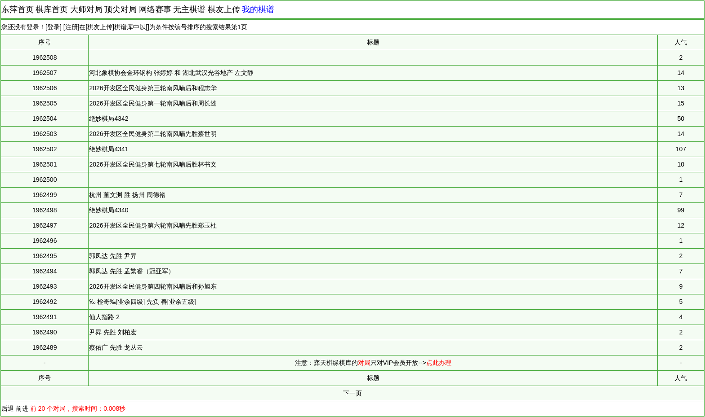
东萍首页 (17, 9)
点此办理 (438, 362)
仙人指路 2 (104, 316)
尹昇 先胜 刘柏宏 (113, 332)
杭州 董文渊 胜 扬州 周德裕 (127, 194)
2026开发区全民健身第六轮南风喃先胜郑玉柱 (152, 225)
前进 (22, 408)
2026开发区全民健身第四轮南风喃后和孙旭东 (152, 286)
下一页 (352, 393)
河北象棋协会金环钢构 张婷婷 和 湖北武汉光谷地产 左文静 (171, 72)
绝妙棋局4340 (108, 210)
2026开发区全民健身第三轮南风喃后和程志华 (152, 88)
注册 (71, 27)
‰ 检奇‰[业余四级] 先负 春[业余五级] (142, 301)
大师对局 (86, 9)
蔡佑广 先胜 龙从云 (116, 347)
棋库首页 (52, 9)
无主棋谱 (189, 9)
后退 (7, 408)
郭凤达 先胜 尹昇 (113, 255)
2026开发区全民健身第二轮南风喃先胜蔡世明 (152, 133)
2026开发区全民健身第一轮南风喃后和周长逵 (152, 103)
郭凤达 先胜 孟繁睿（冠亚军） (131, 271)
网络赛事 (155, 9)
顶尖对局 (120, 9)
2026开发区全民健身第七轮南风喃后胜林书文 (152, 164)
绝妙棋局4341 (108, 149)
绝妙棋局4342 (108, 118)
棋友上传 (224, 9)
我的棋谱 (258, 9)
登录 (53, 27)
